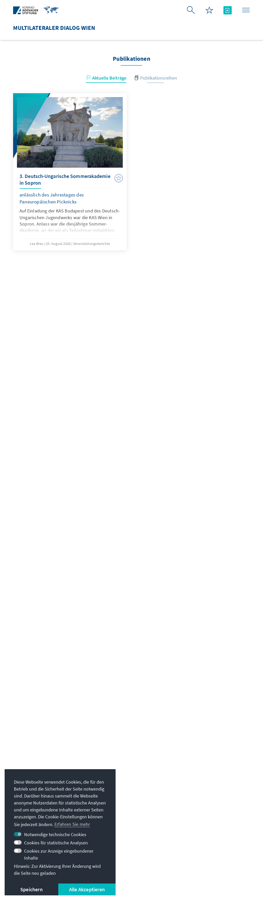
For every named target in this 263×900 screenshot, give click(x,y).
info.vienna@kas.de (119, 782)
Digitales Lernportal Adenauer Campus (208, 785)
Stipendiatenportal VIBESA (209, 799)
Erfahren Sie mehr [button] (72, 824)
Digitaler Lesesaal (200, 820)
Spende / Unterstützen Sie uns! (214, 840)
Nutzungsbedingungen (140, 860)
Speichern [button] (31, 889)
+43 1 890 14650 (116, 793)
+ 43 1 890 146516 (117, 803)
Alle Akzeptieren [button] (87, 889)
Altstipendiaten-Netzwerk (208, 809)
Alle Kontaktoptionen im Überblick (130, 813)
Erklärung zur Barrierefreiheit (198, 860)
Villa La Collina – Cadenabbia (212, 830)
